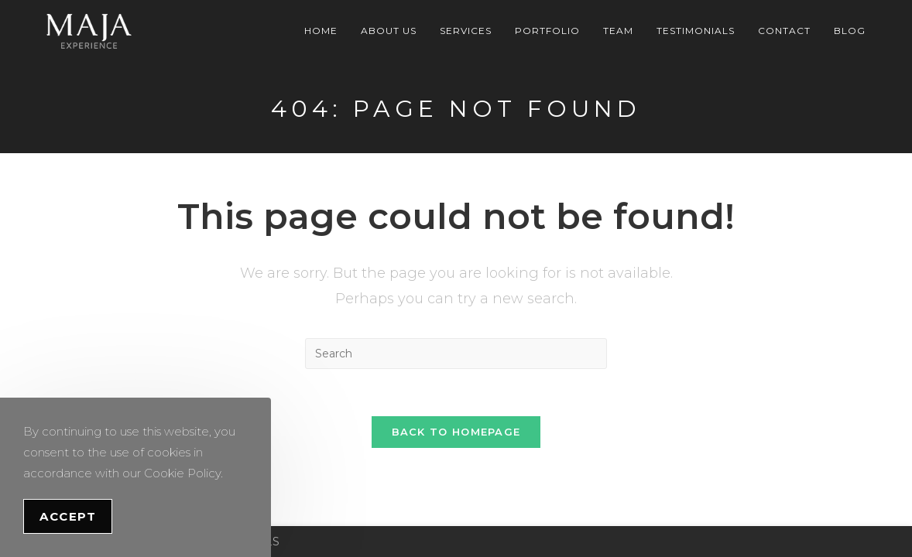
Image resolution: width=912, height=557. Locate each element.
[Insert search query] (456, 353)
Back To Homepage (456, 431)
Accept (67, 516)
